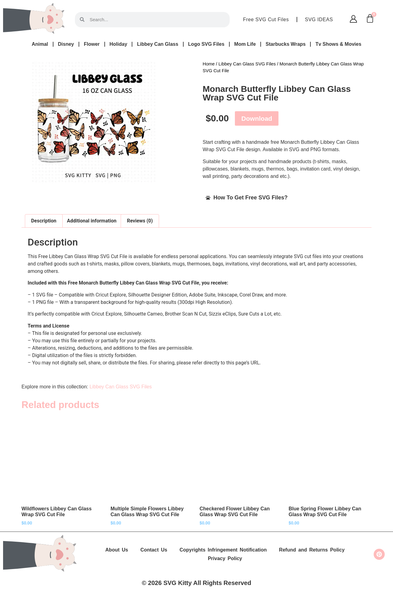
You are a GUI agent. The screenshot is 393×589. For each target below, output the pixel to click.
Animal (40, 44)
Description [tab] (43, 221)
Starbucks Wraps (285, 44)
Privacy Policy (225, 558)
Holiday (118, 44)
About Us (116, 549)
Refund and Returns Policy (311, 549)
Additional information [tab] (91, 221)
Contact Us (153, 549)
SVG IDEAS (319, 19)
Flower (92, 44)
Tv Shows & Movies (338, 44)
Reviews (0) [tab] (140, 221)
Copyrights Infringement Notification (223, 549)
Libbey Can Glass (157, 44)
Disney (66, 44)
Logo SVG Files (206, 44)
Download (256, 118)
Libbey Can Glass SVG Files (247, 63)
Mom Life (245, 44)
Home (209, 63)
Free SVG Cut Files (266, 19)
